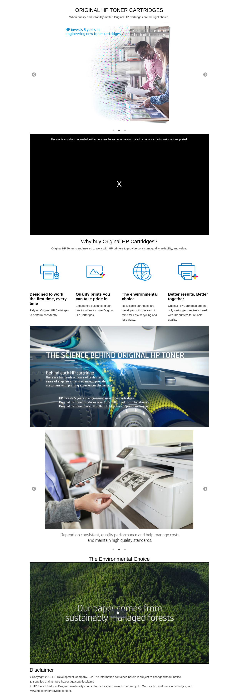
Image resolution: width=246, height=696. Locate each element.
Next (205, 74)
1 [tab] (113, 131)
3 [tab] (125, 131)
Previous (33, 74)
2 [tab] (119, 131)
